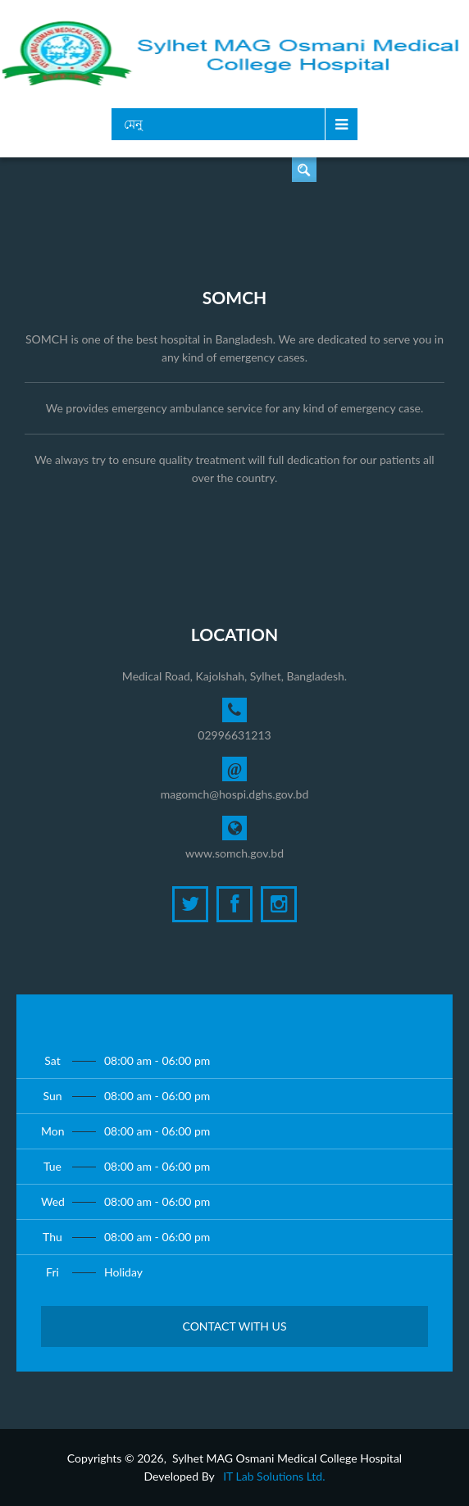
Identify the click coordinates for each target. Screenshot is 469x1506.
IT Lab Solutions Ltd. (274, 1476)
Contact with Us (234, 1326)
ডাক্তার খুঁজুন (304, 169)
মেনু (133, 123)
